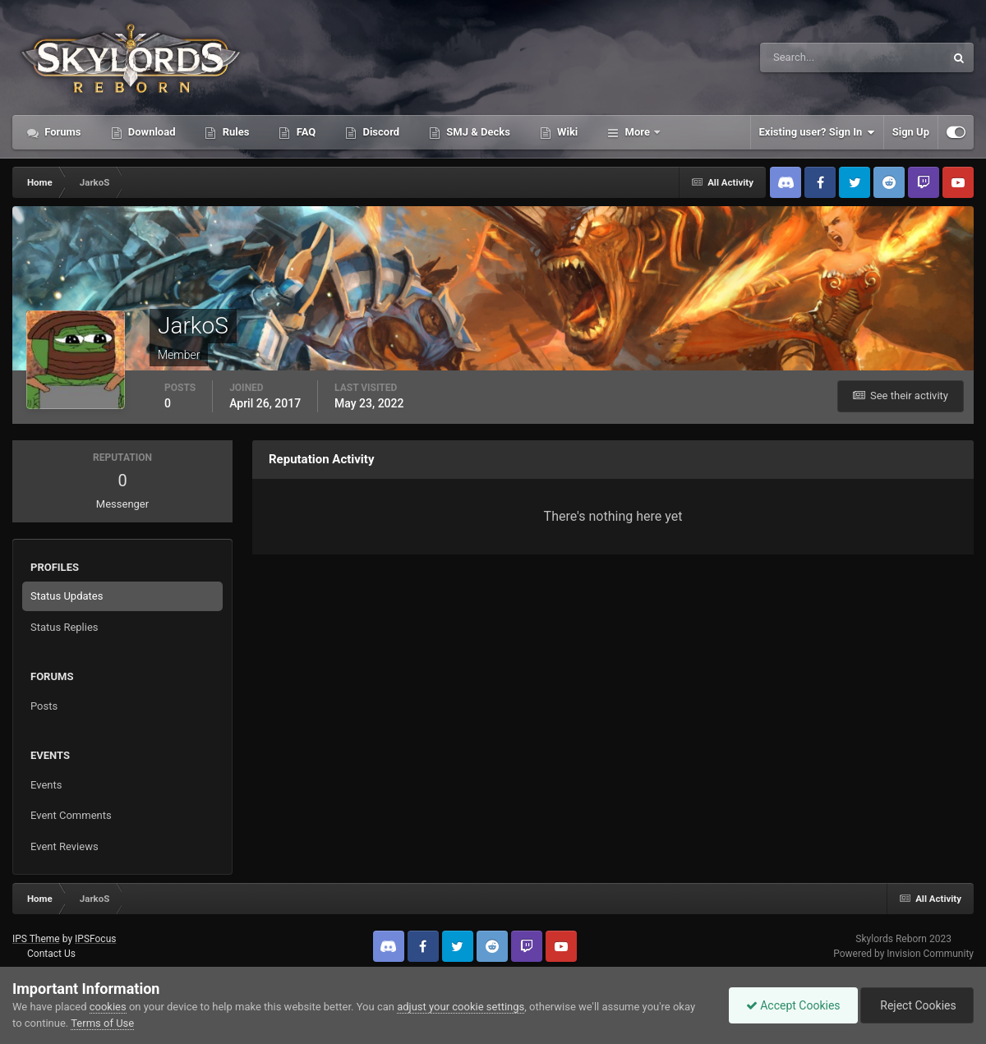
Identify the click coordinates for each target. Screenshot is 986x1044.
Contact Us (51, 953)
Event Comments (71, 815)
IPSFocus (95, 939)
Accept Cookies (793, 1005)
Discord (379, 132)
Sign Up (910, 132)
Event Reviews (64, 846)
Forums (61, 132)
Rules (234, 132)
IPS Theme (36, 939)
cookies (108, 1006)
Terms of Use (102, 1023)
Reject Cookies (917, 1005)
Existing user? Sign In (817, 132)
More (637, 132)
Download (151, 132)
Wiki (566, 132)
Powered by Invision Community (903, 953)
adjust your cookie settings (460, 1006)
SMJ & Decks (477, 132)
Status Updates (66, 596)
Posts (44, 706)
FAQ (304, 132)
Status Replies (64, 627)
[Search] (802, 57)
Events (46, 785)
